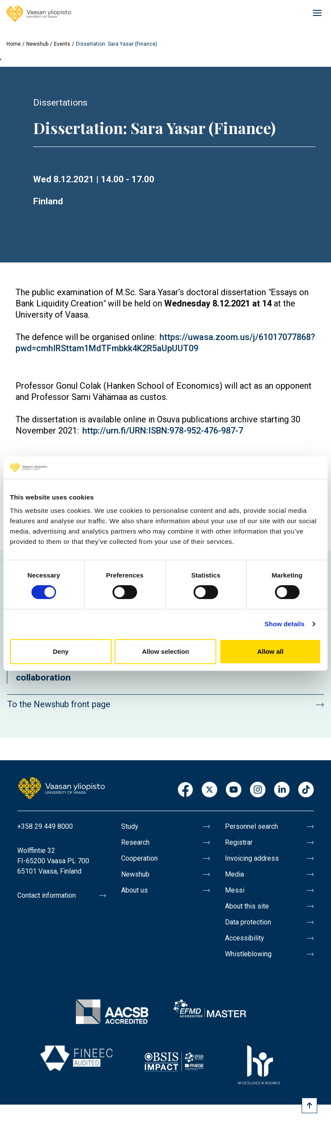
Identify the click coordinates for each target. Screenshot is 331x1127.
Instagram (257, 790)
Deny (61, 651)
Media (234, 874)
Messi (234, 890)
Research (135, 842)
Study (129, 826)
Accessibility (244, 938)
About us (134, 890)
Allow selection (165, 651)
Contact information (46, 895)
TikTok (306, 790)
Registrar (239, 842)
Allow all (270, 651)
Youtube (233, 790)
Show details (285, 623)
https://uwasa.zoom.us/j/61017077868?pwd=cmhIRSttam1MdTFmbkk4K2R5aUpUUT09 (165, 342)
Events (62, 44)
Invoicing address (252, 858)
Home (13, 44)
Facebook (185, 790)
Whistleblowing (248, 954)
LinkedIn (282, 790)
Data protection (248, 922)
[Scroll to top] (309, 1105)
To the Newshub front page (58, 704)
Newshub (37, 44)
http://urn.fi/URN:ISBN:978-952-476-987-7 (162, 430)
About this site (247, 906)
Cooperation (139, 858)
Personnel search (251, 826)
